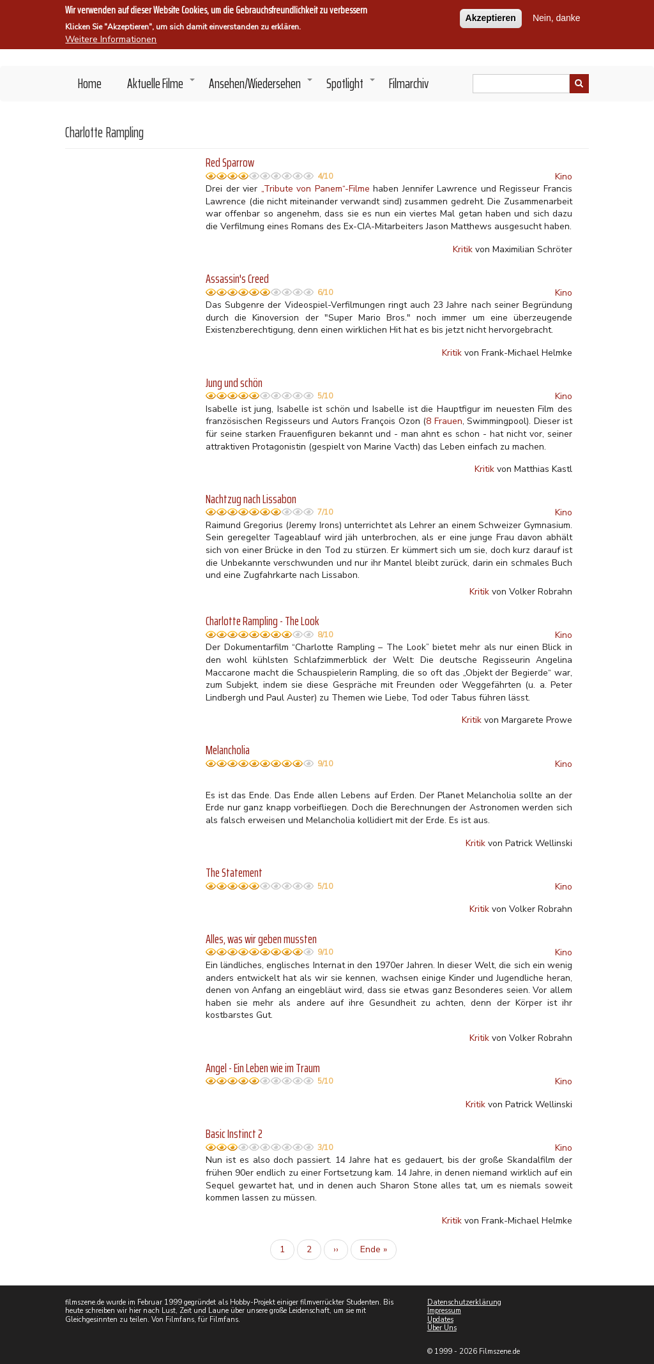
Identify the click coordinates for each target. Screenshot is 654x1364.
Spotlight (351, 87)
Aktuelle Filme (161, 87)
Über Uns (442, 1328)
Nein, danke (557, 17)
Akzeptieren (491, 17)
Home (90, 83)
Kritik (463, 249)
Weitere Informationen (110, 39)
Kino (563, 176)
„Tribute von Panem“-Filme (315, 189)
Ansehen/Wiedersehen (261, 87)
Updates (440, 1319)
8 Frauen (444, 421)
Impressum (444, 1310)
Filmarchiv (409, 83)
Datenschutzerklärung (464, 1302)
